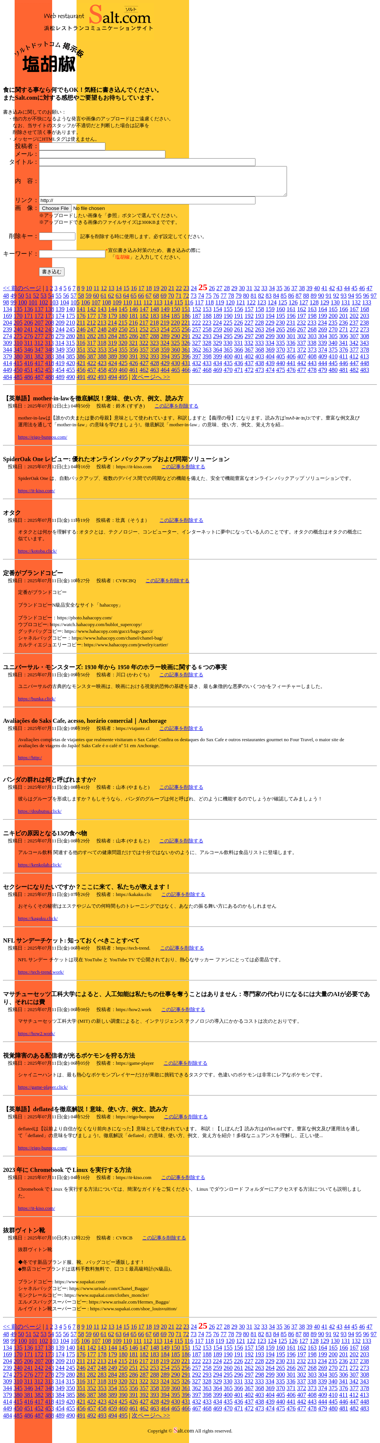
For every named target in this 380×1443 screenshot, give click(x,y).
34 (272, 294)
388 (102, 362)
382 (39, 362)
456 (81, 375)
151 (186, 315)
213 (101, 328)
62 (111, 301)
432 (196, 369)
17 (141, 294)
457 (91, 375)
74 (201, 301)
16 (134, 294)
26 (212, 294)
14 (119, 294)
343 (364, 348)
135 (18, 315)
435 (228, 369)
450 (18, 375)
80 (246, 301)
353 (102, 355)
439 (270, 369)
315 (70, 348)
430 (175, 369)
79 (239, 301)
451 (28, 375)
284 (112, 342)
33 (264, 294)
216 (133, 328)
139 (60, 315)
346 (28, 355)
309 (7, 348)
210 (70, 328)
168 (364, 315)
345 (18, 355)
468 (207, 375)
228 (259, 328)
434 (217, 369)
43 (339, 294)
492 (91, 382)
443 (312, 369)
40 (317, 294)
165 (333, 315)
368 (259, 355)
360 (175, 355)
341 (343, 348)
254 (165, 335)
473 (259, 375)
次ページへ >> (151, 382)
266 (291, 335)
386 (81, 362)
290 (175, 342)
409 (322, 362)
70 (171, 301)
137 (39, 315)
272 (354, 335)
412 (353, 362)
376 (343, 355)
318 (101, 348)
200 (333, 321)
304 (322, 342)
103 (54, 308)
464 (165, 375)
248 (102, 335)
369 (270, 355)
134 (7, 315)
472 (249, 375)
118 (209, 308)
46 (362, 294)
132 (355, 308)
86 (291, 301)
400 (228, 362)
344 (7, 355)
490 (70, 382)
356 (133, 355)
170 (18, 321)
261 (238, 335)
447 (354, 369)
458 (102, 375)
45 (354, 294)
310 (18, 348)
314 (59, 348)
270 (333, 335)
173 (49, 321)
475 (280, 375)
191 (238, 321)
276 (28, 342)
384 (60, 362)
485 (18, 382)
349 (60, 355)
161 (291, 315)
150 (175, 315)
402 (249, 362)
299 (270, 342)
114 (168, 308)
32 (257, 294)
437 (249, 369)
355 (123, 355)
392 (144, 362)
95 (359, 301)
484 (7, 382)
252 (144, 335)
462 (144, 375)
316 (80, 348)
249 (112, 335)
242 (39, 335)
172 (39, 321)
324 (164, 348)
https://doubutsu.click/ (40, 817)
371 (291, 355)
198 (312, 321)
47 (369, 294)
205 (18, 328)
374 (322, 355)
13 (111, 294)
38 (302, 294)
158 (259, 315)
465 (175, 375)
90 (321, 301)
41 (324, 294)
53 (44, 301)
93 (344, 301)
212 (91, 328)
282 (91, 342)
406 (291, 362)
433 (207, 369)
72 (186, 301)
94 (351, 301)
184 (165, 321)
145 (123, 315)
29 (234, 294)
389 (112, 362)
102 (43, 308)
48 (6, 301)
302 (301, 342)
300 (280, 342)
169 (7, 321)
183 (154, 321)
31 (249, 294)
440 (280, 369)
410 (333, 362)
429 (165, 369)
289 (165, 342)
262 (249, 335)
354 (112, 355)
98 (6, 308)
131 (345, 308)
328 (206, 348)
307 (354, 342)
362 (196, 355)
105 (75, 308)
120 (229, 308)
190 (228, 321)
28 (227, 294)
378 (364, 355)
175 (70, 321)
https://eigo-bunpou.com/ (42, 442)
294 (217, 342)
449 (7, 375)
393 (154, 362)
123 (261, 308)
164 (322, 315)
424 (112, 369)
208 (49, 328)
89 (314, 301)
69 (164, 301)
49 (14, 301)
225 (227, 328)
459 (112, 375)
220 (175, 328)
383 (49, 362)
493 (102, 382)
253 (154, 335)
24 (194, 294)
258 (207, 335)
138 (49, 315)
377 (354, 355)
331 (238, 348)
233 (311, 328)
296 (238, 342)
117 (199, 308)
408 (312, 362)
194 (270, 321)
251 (133, 335)
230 (280, 328)
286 (133, 342)
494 (112, 382)
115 (178, 308)
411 (343, 362)
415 (18, 369)
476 (291, 375)
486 (28, 382)
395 (175, 362)
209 (60, 328)
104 (64, 308)
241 (28, 335)
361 (186, 355)
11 (96, 294)
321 (133, 348)
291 (186, 342)
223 (206, 328)
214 (112, 328)
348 (49, 355)
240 (18, 335)
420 (70, 369)
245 (70, 335)
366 (238, 355)
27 (219, 294)
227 (248, 328)
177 (91, 321)
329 (217, 348)
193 (259, 321)
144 (112, 315)
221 (185, 328)
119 (219, 308)
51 (29, 301)
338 (311, 348)
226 (238, 328)
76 (216, 301)
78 (231, 301)
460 (123, 375)
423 (102, 369)
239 (7, 335)
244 (60, 335)
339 (322, 348)
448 (364, 369)
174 (60, 321)
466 (186, 375)
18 (149, 294)
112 (147, 308)
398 (207, 362)
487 (39, 382)
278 (49, 342)
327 (196, 348)
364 (217, 355)
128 (313, 308)
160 (280, 315)
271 (343, 335)
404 (270, 362)
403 (259, 362)
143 (102, 315)
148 (154, 315)
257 (196, 335)
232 (301, 328)
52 (36, 301)
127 (303, 308)
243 (49, 335)
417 (39, 369)
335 (280, 348)
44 (347, 294)
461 (133, 375)
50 (21, 301)
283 (102, 342)
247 (91, 335)
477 (301, 375)
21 (171, 294)
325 (175, 348)
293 (207, 342)
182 (144, 321)
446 (343, 369)
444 (322, 369)
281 (81, 342)
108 (106, 308)
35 (279, 294)
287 (144, 342)
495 (123, 382)
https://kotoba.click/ (37, 556)
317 (91, 348)
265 (280, 335)
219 (164, 328)
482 (354, 375)
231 (290, 328)
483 (364, 375)
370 (280, 355)
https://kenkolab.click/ (40, 870)
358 (154, 355)
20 (164, 294)
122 (250, 308)
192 (249, 321)
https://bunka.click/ (37, 704)
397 (196, 362)
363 (207, 355)
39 (309, 294)
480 (333, 375)
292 (196, 342)
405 (280, 362)
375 (333, 355)
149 (165, 315)
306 (343, 342)
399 (217, 362)
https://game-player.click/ (43, 1092)
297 (249, 342)
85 (284, 301)
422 (91, 369)
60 (96, 301)
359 (165, 355)
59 (89, 301)
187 (196, 321)
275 (18, 342)
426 (133, 369)
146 (133, 315)
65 (134, 301)
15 (126, 294)
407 (301, 362)
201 (343, 321)
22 (179, 294)
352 (91, 355)
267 (301, 335)
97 (374, 301)
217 (143, 328)
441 (291, 369)
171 (28, 321)
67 (149, 301)
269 (322, 335)
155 (228, 315)
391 (133, 362)
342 (353, 348)
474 (270, 375)
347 (39, 355)
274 (7, 342)
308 (364, 342)
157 (249, 315)
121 (240, 308)
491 (81, 382)
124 (271, 308)
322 (143, 348)
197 (301, 321)
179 (112, 321)
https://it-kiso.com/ (36, 496)
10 (89, 294)
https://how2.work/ (36, 1039)
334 (269, 348)
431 (186, 369)
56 (66, 301)
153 (207, 315)
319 (112, 348)
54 (51, 301)
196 (291, 321)
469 (217, 375)
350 (70, 355)
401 (238, 362)
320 (122, 348)
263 (259, 335)
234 (322, 328)
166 (343, 315)
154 (217, 315)
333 (259, 348)
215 (122, 328)
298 (259, 342)
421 (81, 369)
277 (39, 342)
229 (269, 328)
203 (364, 321)
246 (81, 335)
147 (144, 315)
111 (137, 308)
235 (332, 328)
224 (217, 328)
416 (28, 369)
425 (123, 369)
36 (287, 294)
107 (96, 308)
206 (28, 328)
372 (301, 355)
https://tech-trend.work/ (41, 977)
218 (154, 328)
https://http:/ (30, 763)
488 (49, 382)
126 (292, 308)
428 (154, 369)
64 (126, 301)
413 (364, 362)
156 (238, 315)
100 (22, 308)
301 (291, 342)
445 (333, 369)
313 (49, 348)
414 (7, 369)
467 (196, 375)
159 (270, 315)
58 (81, 301)
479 (322, 375)
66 (141, 301)
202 (354, 321)
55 (59, 301)
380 (18, 362)
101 (33, 308)
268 (312, 335)
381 (28, 362)
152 (196, 315)
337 (301, 348)
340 (332, 348)
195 (280, 321)
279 (60, 342)
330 (227, 348)
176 (81, 321)
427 (144, 369)
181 (133, 321)
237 (353, 328)
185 (175, 321)
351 (81, 355)
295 (228, 342)
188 (207, 321)
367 (249, 355)
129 (324, 308)
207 (39, 328)
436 (238, 369)
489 (60, 382)
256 (186, 335)
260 (228, 335)
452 (39, 375)
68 (156, 301)
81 (254, 301)
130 (334, 308)
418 (49, 369)
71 (179, 301)
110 (127, 308)
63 (119, 301)
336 (290, 348)
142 (91, 315)
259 (217, 335)
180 (123, 321)
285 (123, 342)
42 (332, 294)
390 (123, 362)
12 (104, 294)
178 (102, 321)
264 (270, 335)
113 (158, 308)
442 (301, 369)
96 (366, 301)
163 (312, 315)
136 (28, 315)
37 (294, 294)
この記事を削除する (176, 411)
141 (81, 315)
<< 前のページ (22, 294)
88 (306, 301)
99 (14, 308)
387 (91, 362)
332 (248, 348)
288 (154, 342)
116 (189, 308)
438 (259, 369)
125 (282, 308)
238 (364, 328)
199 (322, 321)
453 (49, 375)
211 (81, 328)
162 (301, 315)
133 (366, 308)
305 (333, 342)
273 (364, 335)
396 (186, 362)
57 (74, 301)
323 (154, 348)
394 (165, 362)
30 (242, 294)
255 (175, 335)
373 (312, 355)
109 (117, 308)
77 (224, 301)
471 (238, 375)
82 (261, 301)
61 (104, 301)
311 (28, 348)
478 (312, 375)
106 (85, 308)
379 (7, 362)
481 (343, 375)
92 (336, 301)
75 (209, 301)
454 (60, 375)
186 (186, 321)
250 (123, 335)
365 (228, 355)
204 (7, 328)
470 (228, 375)
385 (70, 362)
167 (354, 315)
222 (196, 328)
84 (276, 301)
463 (154, 375)
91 (329, 301)
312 (38, 348)
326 (185, 348)
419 (60, 369)
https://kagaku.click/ (38, 924)
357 (144, 355)
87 (299, 301)
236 (343, 328)
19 (156, 294)
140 (70, 315)
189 (217, 321)
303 (312, 342)
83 (269, 301)
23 (186, 294)
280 (70, 342)
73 (194, 301)
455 (70, 375)
